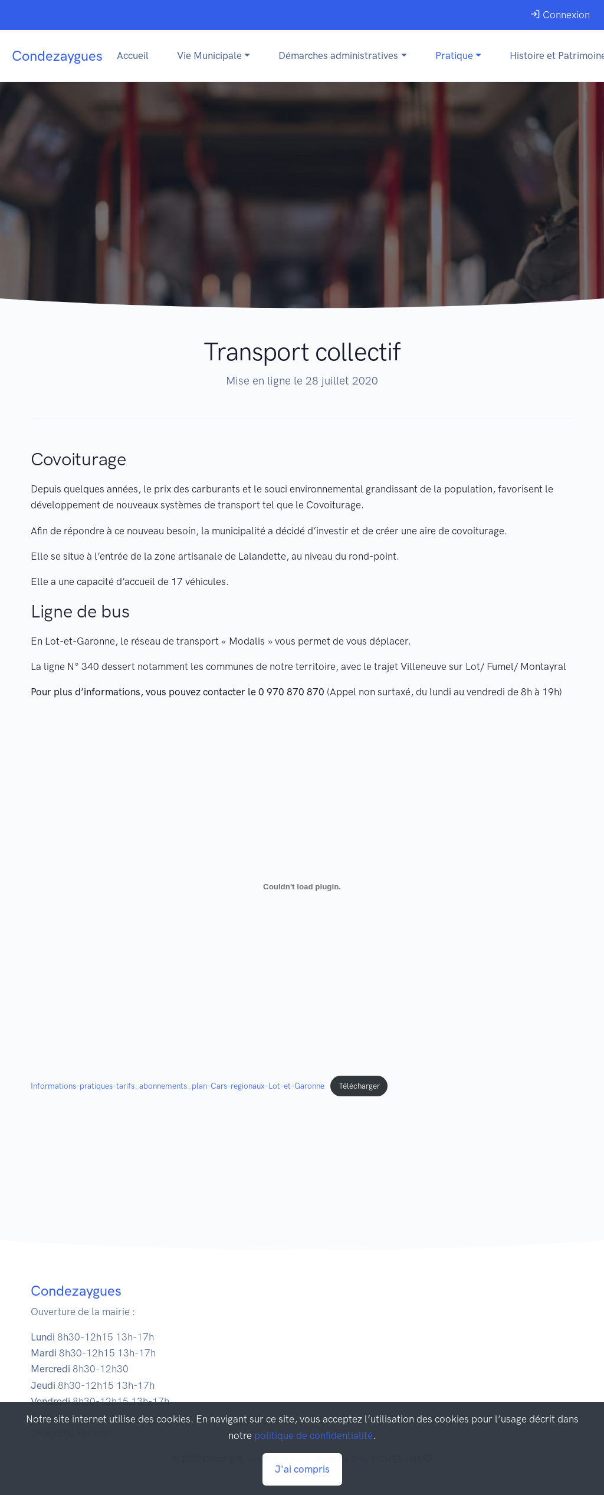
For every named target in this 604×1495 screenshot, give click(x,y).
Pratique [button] (454, 55)
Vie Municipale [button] (209, 55)
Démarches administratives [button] (338, 55)
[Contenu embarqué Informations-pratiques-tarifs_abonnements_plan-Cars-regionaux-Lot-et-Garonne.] (302, 887)
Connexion (560, 15)
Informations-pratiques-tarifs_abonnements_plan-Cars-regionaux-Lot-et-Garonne (177, 1085)
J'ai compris (302, 1469)
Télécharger (359, 1085)
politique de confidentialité (313, 1435)
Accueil (133, 55)
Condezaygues (57, 55)
